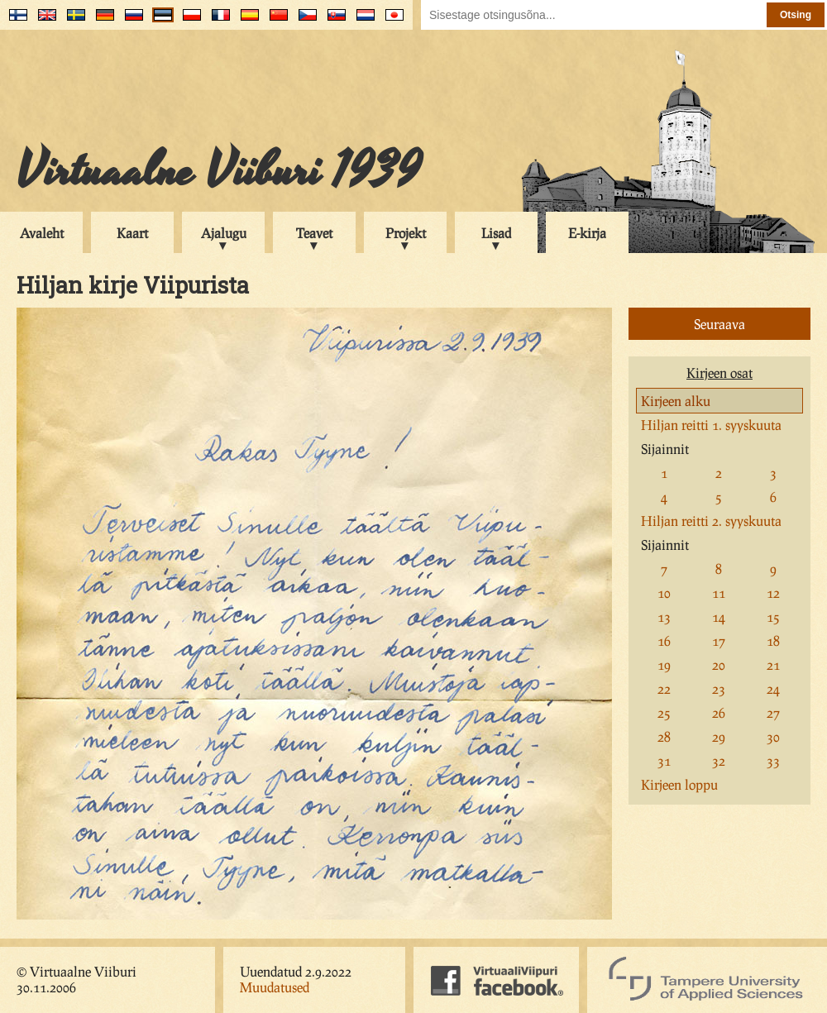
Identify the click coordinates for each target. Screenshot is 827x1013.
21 (773, 664)
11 (718, 592)
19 (664, 664)
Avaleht (42, 233)
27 (773, 712)
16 (664, 640)
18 (773, 640)
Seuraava (719, 324)
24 (773, 688)
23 (718, 688)
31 (664, 760)
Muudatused (274, 987)
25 (664, 712)
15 (773, 616)
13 (664, 616)
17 (718, 640)
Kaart (132, 233)
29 (718, 736)
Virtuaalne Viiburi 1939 (219, 171)
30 (773, 736)
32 (718, 760)
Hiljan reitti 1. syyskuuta (711, 424)
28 (664, 736)
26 (718, 712)
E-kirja (587, 233)
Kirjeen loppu (679, 784)
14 (718, 616)
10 (664, 592)
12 (773, 592)
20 (718, 664)
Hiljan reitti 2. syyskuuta (711, 520)
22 (664, 688)
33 (773, 760)
